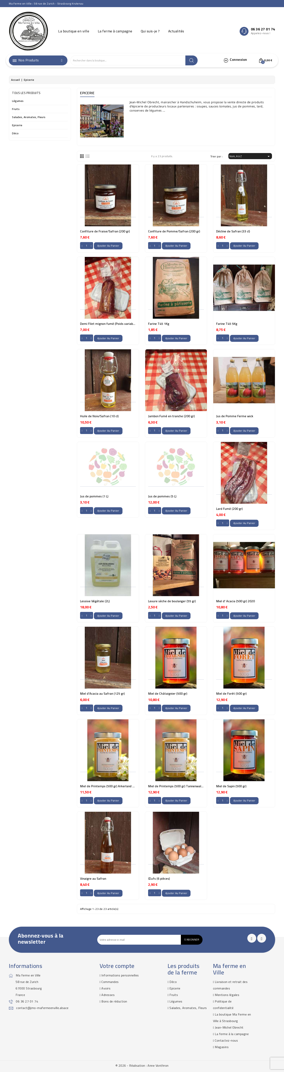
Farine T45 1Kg (158, 324)
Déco (15, 133)
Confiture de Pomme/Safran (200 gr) (174, 231)
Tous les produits (26, 93)
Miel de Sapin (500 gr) (231, 786)
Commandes (110, 982)
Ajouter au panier (108, 245)
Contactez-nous (226, 1040)
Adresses (108, 995)
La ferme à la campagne (232, 1034)
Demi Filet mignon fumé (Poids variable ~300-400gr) (117, 324)
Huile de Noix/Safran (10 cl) (99, 416)
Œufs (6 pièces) (159, 878)
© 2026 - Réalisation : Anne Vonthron (142, 1065)
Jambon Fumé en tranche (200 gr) (171, 416)
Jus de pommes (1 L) (94, 496)
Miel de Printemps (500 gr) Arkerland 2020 (109, 786)
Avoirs (105, 988)
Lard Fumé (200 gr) (229, 509)
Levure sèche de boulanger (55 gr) (172, 601)
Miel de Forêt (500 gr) (231, 693)
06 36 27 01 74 (27, 1001)
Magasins (222, 1047)
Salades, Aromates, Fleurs (29, 117)
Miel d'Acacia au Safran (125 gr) (102, 693)
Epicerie (17, 125)
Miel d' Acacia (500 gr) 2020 (235, 601)
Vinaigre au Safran (93, 878)
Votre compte (117, 965)
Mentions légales (227, 995)
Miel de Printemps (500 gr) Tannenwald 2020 (179, 786)
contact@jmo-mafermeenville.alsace (42, 1008)
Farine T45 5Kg (226, 324)
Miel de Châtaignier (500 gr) (167, 693)
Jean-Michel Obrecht (229, 1027)
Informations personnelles (120, 975)
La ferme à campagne (115, 31)
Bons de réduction (114, 1001)
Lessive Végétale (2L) (95, 601)
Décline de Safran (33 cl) (233, 231)
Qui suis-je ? (150, 31)
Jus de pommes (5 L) (162, 496)
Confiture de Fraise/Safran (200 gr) (105, 231)
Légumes (18, 101)
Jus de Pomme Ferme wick (234, 416)
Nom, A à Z (250, 156)
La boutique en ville (73, 31)
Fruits (16, 109)
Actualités (176, 31)
